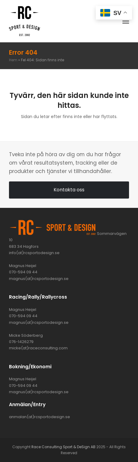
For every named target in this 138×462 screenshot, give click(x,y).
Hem (13, 59)
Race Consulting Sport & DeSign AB (63, 446)
